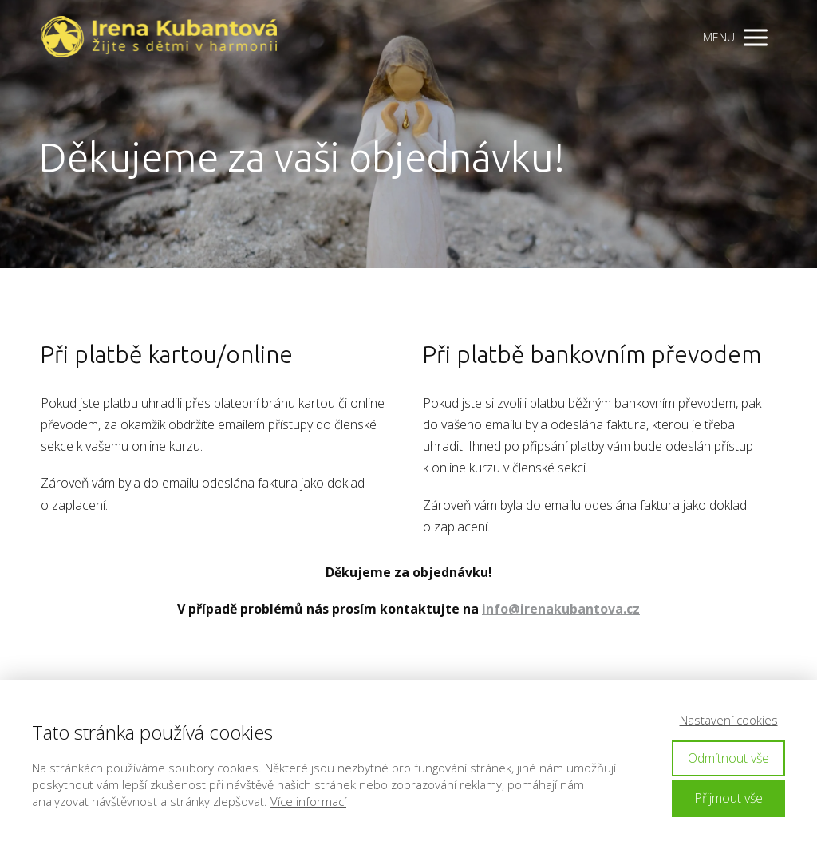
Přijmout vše (728, 798)
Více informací (308, 801)
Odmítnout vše (728, 758)
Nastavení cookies (729, 720)
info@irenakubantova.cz (561, 609)
